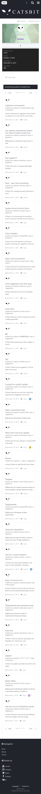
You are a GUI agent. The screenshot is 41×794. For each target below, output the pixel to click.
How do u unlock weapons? (16, 554)
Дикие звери (10, 681)
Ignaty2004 (24, 507)
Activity (4, 755)
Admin (22, 709)
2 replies (24, 120)
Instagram (6, 769)
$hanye (22, 186)
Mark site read (33, 21)
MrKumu (23, 286)
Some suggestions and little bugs (18, 284)
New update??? (11, 158)
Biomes (8, 458)
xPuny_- (22, 557)
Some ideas (9, 309)
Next (31, 93)
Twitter (5, 773)
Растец (22, 683)
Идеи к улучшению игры (15, 410)
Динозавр (23, 608)
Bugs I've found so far (13, 580)
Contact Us (25, 786)
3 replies (24, 494)
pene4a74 (23, 135)
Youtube (6, 766)
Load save (9, 630)
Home (3, 749)
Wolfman (23, 160)
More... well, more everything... (17, 183)
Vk (4, 779)
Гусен (22, 532)
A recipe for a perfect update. (16, 384)
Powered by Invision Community (21, 791)
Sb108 (22, 362)
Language (16, 786)
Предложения (10, 504)
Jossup (22, 211)
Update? (8, 656)
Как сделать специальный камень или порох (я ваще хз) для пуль (18, 131)
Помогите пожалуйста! (14, 529)
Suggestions (9, 188)
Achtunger (23, 387)
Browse (4, 752)
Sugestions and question (15, 105)
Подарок (8, 479)
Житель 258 (24, 412)
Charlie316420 (25, 108)
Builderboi (23, 633)
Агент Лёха (23, 482)
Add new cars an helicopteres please (19, 706)
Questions (10, 110)
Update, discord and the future (17, 208)
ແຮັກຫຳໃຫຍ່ (24, 336)
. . (20, 461)
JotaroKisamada (25, 583)
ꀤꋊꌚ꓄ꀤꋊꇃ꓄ (25, 658)
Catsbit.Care (9, 108)
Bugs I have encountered (15, 258)
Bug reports (11, 585)
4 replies (24, 147)
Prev (10, 93)
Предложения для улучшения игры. (19, 605)
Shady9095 (23, 236)
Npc (6, 359)
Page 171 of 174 (20, 92)
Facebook (6, 776)
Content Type (11, 77)
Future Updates (11, 233)
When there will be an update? (17, 433)
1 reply (24, 172)
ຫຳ (6, 334)
